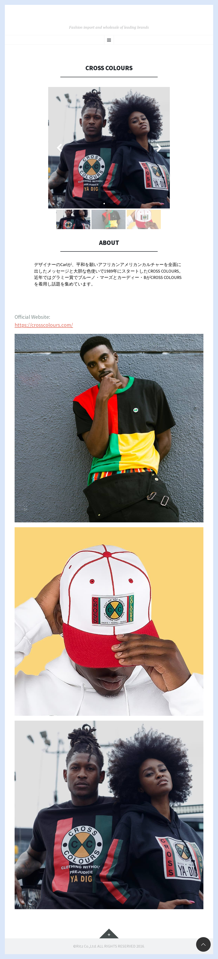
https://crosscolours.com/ (44, 324)
